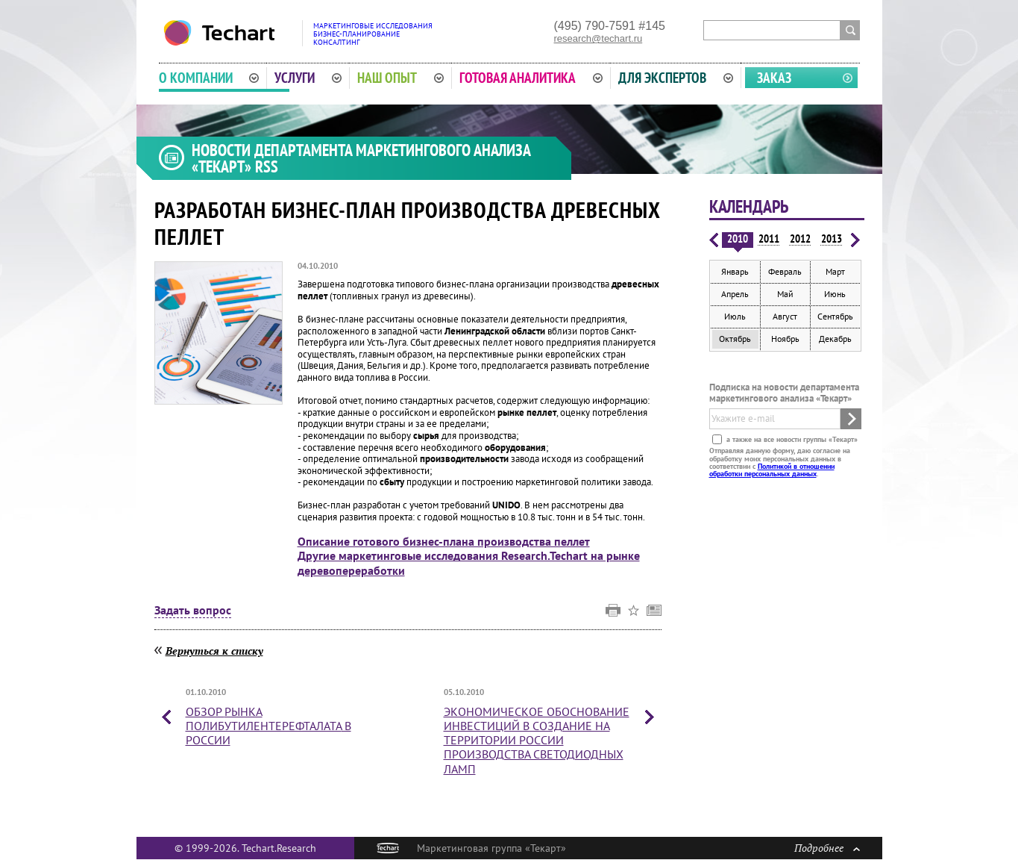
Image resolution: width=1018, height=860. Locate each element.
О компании (209, 78)
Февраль (785, 271)
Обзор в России (268, 725)
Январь (735, 271)
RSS (266, 166)
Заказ (774, 78)
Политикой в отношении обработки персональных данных (772, 470)
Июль (735, 316)
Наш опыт (400, 78)
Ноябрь (785, 338)
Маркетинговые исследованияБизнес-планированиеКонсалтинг (373, 34)
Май (785, 293)
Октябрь (735, 338)
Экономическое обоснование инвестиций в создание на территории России (536, 740)
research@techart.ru (598, 38)
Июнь (835, 293)
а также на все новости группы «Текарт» (791, 439)
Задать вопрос (192, 610)
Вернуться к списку (214, 651)
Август (785, 316)
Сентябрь (835, 316)
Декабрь (835, 338)
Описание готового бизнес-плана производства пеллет (444, 541)
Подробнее (827, 848)
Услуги (308, 78)
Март (835, 271)
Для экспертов (675, 78)
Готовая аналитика (531, 78)
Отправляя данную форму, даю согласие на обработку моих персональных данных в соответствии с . (779, 462)
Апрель (735, 293)
